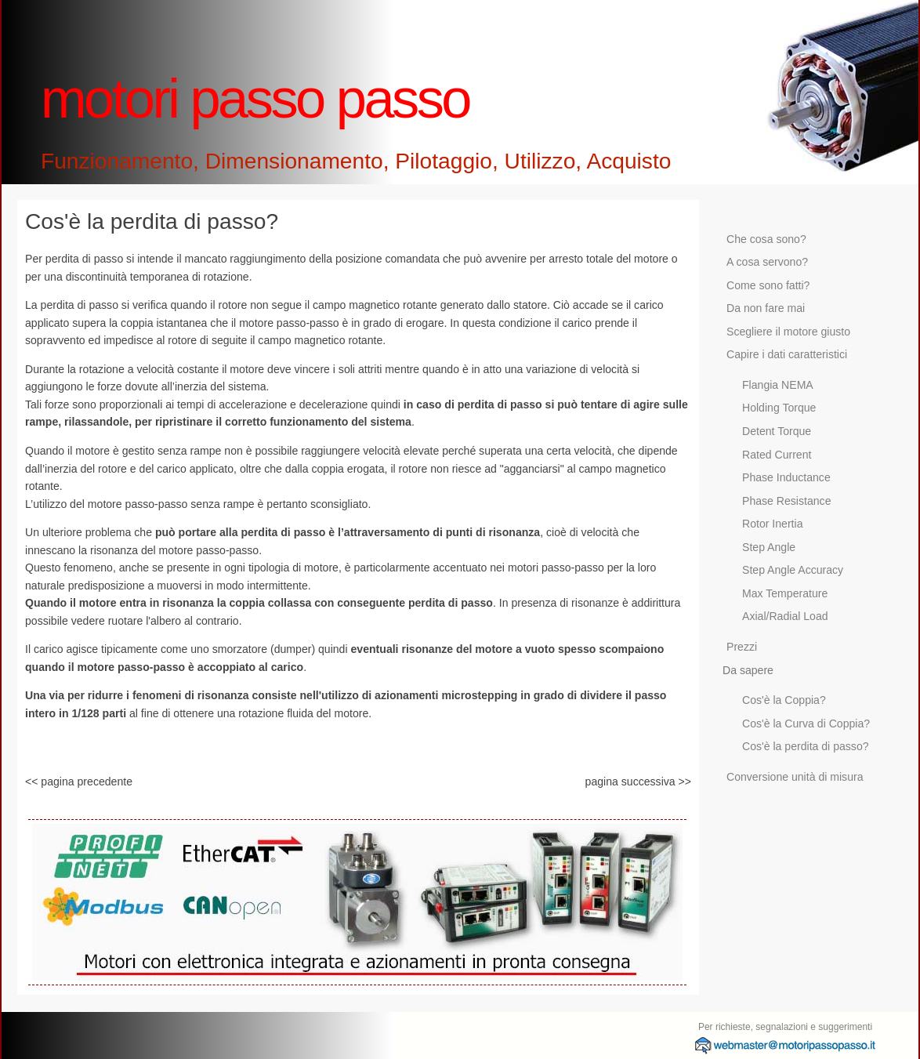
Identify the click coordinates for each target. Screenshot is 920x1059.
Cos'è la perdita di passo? (805, 746)
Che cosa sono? (766, 239)
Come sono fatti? (768, 285)
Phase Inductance (786, 477)
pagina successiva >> (638, 781)
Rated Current (776, 454)
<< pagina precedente (78, 781)
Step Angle (768, 547)
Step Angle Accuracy (792, 570)
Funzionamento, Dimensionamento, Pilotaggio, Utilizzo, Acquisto (356, 161)
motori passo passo (255, 98)
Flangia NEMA (777, 385)
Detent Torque (776, 431)
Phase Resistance (786, 501)
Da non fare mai (765, 308)
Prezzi (741, 646)
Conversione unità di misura (795, 777)
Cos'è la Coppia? (784, 700)
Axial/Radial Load (785, 616)
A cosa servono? (767, 262)
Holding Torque (779, 407)
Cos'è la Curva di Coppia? (806, 723)
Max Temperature (785, 593)
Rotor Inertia (772, 523)
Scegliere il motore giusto (788, 331)
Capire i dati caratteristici (786, 354)
